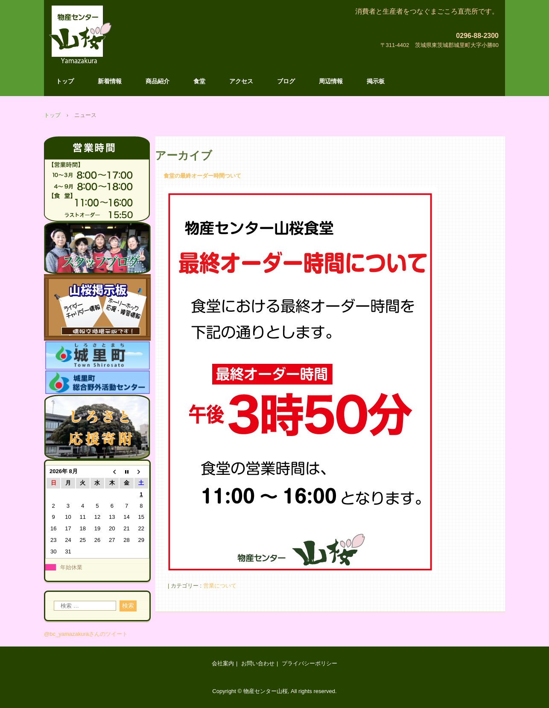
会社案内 (223, 663)
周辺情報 (331, 81)
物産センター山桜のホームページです (78, 58)
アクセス (241, 81)
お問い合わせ (257, 663)
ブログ (286, 81)
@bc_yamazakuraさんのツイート (86, 634)
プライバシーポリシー (309, 663)
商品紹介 (157, 81)
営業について (220, 585)
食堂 (199, 81)
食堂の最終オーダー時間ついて (202, 176)
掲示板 (376, 81)
